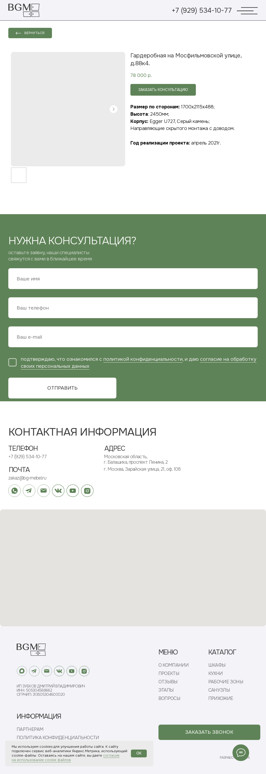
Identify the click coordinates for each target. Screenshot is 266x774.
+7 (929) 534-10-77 (202, 10)
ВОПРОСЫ (169, 698)
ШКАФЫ (217, 665)
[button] (209, 732)
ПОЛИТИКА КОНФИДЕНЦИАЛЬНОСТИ (58, 737)
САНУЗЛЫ (219, 690)
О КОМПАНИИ (173, 665)
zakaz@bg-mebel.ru (27, 478)
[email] (133, 336)
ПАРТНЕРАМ (30, 729)
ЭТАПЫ (166, 690)
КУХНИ (215, 673)
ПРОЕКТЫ (168, 673)
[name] (133, 278)
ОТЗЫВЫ (168, 682)
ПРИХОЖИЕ (220, 698)
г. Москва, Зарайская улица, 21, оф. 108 (142, 469)
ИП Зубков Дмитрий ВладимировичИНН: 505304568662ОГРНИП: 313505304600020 (51, 690)
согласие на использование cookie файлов (65, 757)
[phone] (133, 307)
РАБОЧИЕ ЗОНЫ (225, 682)
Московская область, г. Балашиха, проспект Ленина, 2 (136, 459)
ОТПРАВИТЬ (62, 388)
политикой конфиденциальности (143, 359)
